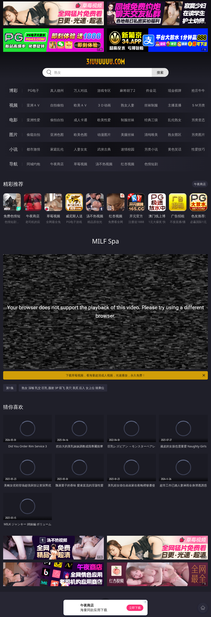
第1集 (10, 388)
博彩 (13, 90)
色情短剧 (151, 164)
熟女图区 (174, 134)
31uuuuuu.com (105, 62)
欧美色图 (80, 134)
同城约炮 (33, 164)
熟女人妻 (127, 105)
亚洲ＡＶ (33, 105)
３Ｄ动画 (104, 105)
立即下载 (135, 608)
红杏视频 (127, 164)
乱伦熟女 (174, 120)
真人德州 (57, 90)
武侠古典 (104, 149)
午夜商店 (57, 164)
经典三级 (151, 120)
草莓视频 (80, 164)
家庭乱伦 (57, 149)
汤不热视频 (104, 164)
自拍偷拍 (57, 105)
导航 (13, 164)
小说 (13, 149)
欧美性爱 (104, 120)
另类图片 (198, 134)
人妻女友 (80, 149)
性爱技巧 (198, 149)
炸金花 (151, 90)
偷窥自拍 (33, 134)
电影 (13, 120)
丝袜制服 (151, 105)
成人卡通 (80, 120)
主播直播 (174, 105)
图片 (13, 134)
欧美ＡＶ (80, 105)
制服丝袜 (127, 120)
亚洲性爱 (33, 120)
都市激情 (33, 149)
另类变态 (198, 120)
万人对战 (80, 90)
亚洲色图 (57, 134)
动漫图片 (104, 134)
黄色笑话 (174, 149)
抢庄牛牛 (198, 90)
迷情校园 (127, 149)
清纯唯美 (151, 134)
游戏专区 (104, 90)
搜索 (160, 72)
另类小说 (151, 149)
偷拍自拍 (57, 120)
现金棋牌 (174, 90)
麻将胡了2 (127, 90)
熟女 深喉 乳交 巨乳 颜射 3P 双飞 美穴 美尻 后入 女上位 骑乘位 (63, 388)
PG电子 (33, 90)
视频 (13, 105)
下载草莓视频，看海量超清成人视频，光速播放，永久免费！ (136, 375)
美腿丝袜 (127, 134)
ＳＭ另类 (198, 105)
